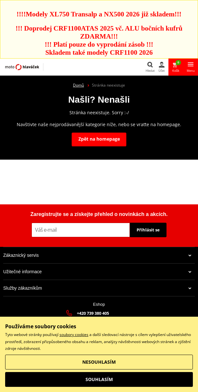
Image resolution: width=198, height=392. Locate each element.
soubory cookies (73, 334)
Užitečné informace (97, 271)
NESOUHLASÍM (99, 362)
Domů (78, 85)
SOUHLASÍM (99, 379)
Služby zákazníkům (97, 288)
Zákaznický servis (97, 255)
